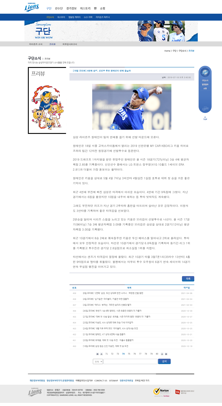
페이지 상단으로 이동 (205, 118)
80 (157, 354)
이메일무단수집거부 (84, 380)
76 (134, 354)
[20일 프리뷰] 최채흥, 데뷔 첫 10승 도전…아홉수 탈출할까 (108, 340)
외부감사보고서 (70, 44)
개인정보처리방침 (37, 380)
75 (129, 354)
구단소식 (50, 17)
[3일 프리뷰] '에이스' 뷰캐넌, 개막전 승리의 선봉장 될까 (107, 305)
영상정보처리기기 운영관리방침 (60, 380)
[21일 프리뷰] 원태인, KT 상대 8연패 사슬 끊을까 (104, 334)
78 (146, 354)
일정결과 (205, 85)
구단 (48, 8)
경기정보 (71, 8)
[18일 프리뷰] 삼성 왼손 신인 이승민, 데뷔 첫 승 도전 (105, 346)
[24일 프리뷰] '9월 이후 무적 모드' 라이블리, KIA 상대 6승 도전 (110, 328)
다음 (162, 354)
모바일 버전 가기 (142, 380)
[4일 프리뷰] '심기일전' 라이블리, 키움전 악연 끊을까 (106, 299)
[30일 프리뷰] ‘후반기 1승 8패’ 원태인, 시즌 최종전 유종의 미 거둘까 (112, 311)
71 (106, 354)
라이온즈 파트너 (103, 17)
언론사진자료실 (126, 380)
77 (140, 354)
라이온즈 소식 (35, 44)
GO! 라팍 (88, 17)
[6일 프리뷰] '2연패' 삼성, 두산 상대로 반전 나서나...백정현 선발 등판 (113, 293)
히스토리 (61, 17)
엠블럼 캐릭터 (74, 17)
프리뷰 (52, 44)
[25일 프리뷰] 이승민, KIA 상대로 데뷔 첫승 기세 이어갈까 (108, 322)
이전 (101, 354)
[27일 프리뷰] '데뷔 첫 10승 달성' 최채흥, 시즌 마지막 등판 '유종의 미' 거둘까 (116, 316)
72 (112, 354)
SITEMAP (113, 380)
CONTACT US (100, 380)
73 (118, 354)
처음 (97, 354)
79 (151, 354)
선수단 (59, 8)
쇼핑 (102, 8)
